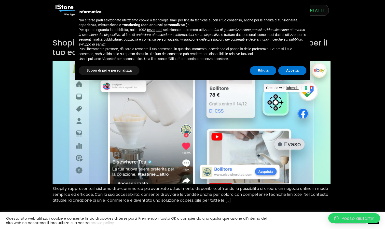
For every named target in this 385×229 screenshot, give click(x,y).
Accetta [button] (292, 70)
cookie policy (102, 222)
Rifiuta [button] (263, 70)
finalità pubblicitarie (107, 39)
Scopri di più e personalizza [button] (109, 70)
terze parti (154, 30)
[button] (354, 218)
